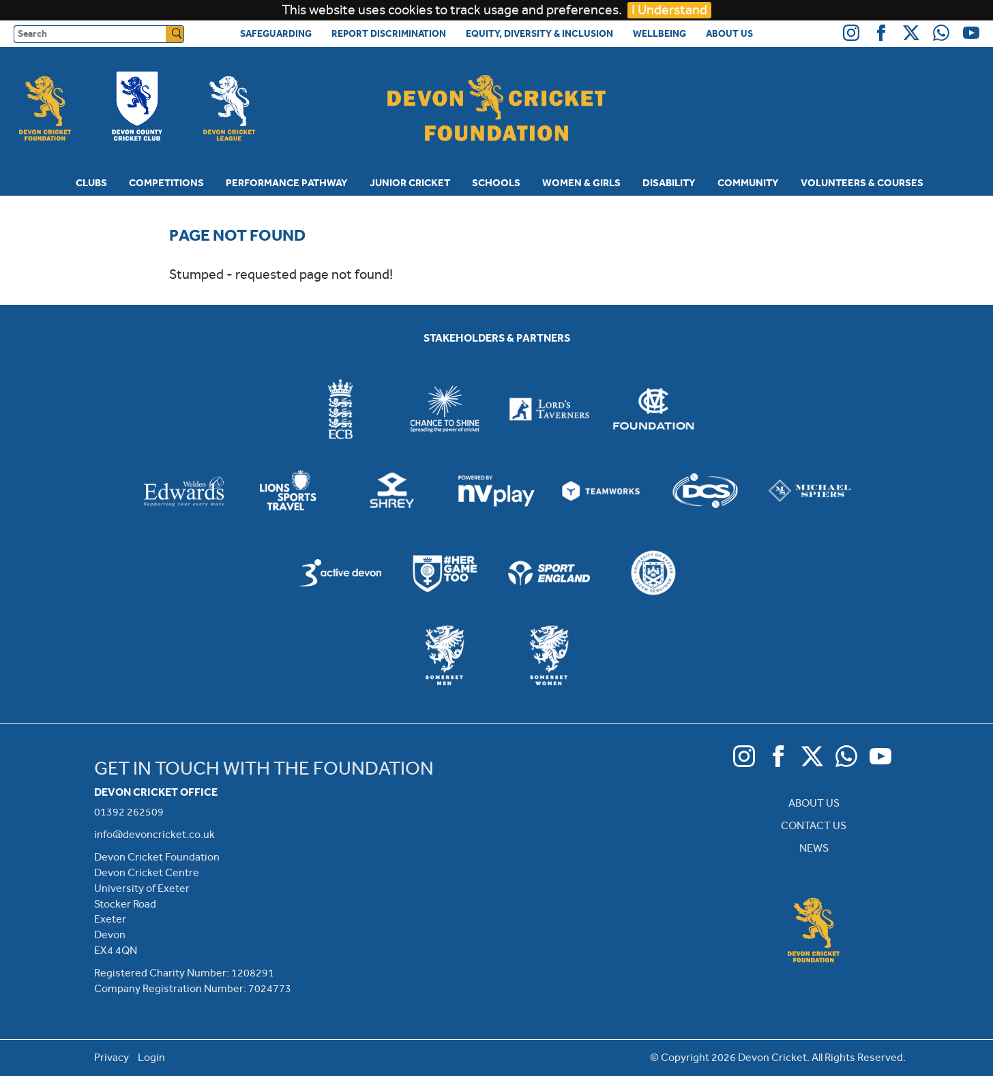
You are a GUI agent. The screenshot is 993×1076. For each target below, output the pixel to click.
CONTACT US (813, 825)
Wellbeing (659, 33)
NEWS (814, 847)
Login (151, 1057)
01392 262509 (129, 811)
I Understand (669, 10)
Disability (669, 183)
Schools (496, 183)
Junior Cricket (410, 183)
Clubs (91, 183)
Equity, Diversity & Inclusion (539, 33)
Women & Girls (581, 183)
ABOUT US (814, 802)
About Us (729, 33)
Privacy (111, 1057)
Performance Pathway (287, 183)
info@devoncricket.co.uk (154, 834)
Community (748, 183)
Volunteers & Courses (862, 183)
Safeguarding (276, 33)
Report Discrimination (388, 33)
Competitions (166, 183)
